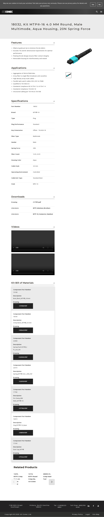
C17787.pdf (37, 202)
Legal (88, 514)
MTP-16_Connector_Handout (43, 214)
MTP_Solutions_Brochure (41, 208)
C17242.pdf (23, 457)
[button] (101, 11)
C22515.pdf (23, 381)
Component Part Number (22, 290)
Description (17, 296)
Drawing (16, 302)
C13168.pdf (23, 306)
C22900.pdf (23, 357)
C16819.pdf (23, 433)
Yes (93, 4)
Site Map (96, 514)
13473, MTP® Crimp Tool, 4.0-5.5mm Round (18, 479)
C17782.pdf (23, 408)
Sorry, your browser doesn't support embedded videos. (33, 241)
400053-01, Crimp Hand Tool (47, 476)
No (100, 4)
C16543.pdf (23, 330)
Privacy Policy (77, 514)
